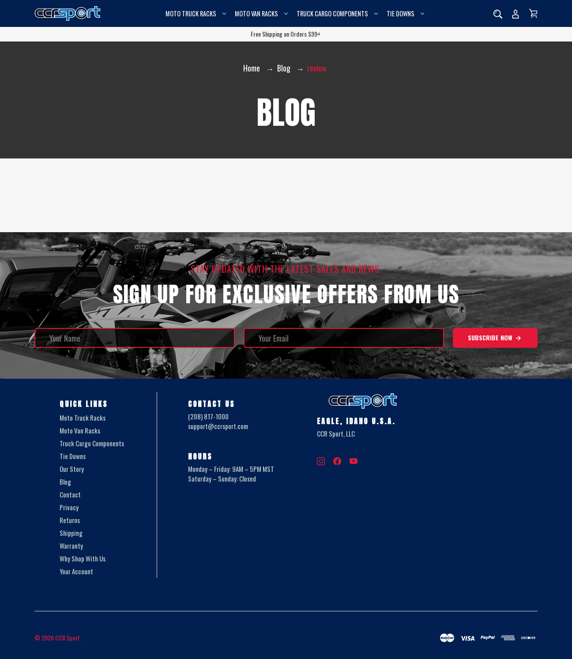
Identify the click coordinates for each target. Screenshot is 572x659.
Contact (70, 494)
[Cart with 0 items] (533, 13)
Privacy (69, 507)
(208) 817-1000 (208, 416)
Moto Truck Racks (196, 13)
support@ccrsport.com (218, 426)
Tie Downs (405, 13)
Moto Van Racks (261, 13)
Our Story (72, 469)
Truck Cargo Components (337, 13)
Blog (65, 481)
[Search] (497, 14)
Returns (70, 520)
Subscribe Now (495, 338)
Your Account (76, 571)
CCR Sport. (68, 638)
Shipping (71, 533)
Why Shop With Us (82, 558)
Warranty (71, 545)
